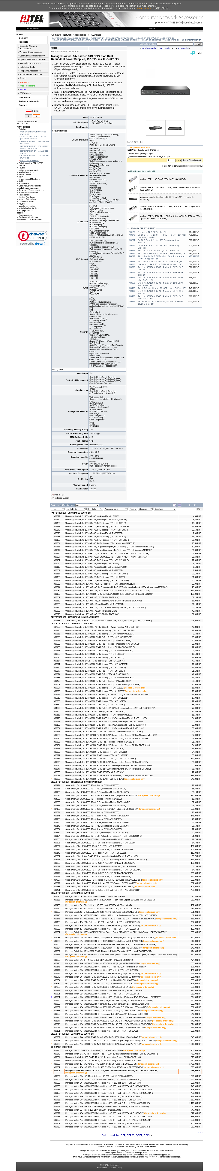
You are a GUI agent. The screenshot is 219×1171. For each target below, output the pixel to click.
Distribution (25, 97)
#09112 (57, 567)
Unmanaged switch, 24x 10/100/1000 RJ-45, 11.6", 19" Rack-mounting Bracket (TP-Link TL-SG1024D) (108, 769)
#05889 (57, 601)
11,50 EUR (196, 657)
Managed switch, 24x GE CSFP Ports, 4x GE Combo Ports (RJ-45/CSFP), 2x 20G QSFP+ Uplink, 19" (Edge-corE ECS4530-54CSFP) (121, 955)
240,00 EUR (196, 1086)
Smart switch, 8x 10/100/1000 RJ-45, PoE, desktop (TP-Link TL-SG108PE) (96, 833)
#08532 (57, 870)
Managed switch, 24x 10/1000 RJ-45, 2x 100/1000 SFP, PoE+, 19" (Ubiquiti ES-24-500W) (102, 977)
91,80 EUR (196, 614)
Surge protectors (25, 211)
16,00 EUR (196, 691)
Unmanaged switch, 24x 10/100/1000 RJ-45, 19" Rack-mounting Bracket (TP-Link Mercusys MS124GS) (108, 765)
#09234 (57, 1057)
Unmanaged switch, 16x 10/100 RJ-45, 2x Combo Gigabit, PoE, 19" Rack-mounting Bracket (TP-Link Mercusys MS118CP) (116, 587)
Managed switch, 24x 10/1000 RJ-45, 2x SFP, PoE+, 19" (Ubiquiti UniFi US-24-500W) (100, 984)
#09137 (57, 759)
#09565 (57, 929)
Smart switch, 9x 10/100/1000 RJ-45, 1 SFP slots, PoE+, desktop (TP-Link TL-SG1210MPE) (103, 836)
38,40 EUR (196, 789)
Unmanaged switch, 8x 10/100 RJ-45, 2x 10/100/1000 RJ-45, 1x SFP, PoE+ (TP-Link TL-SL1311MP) (107, 553)
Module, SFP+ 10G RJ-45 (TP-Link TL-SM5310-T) (163, 179)
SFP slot (138, 142)
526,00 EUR (196, 977)
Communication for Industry (32, 56)
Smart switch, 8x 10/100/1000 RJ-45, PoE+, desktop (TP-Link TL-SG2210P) (97, 826)
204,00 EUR (196, 1050)
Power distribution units (27, 193)
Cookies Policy (116, 1168)
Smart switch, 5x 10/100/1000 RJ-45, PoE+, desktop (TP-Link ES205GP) (95, 789)
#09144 (57, 873)
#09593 (57, 843)
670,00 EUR (196, 938)
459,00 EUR (196, 890)
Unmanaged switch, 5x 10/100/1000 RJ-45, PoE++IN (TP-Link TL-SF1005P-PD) (98, 637)
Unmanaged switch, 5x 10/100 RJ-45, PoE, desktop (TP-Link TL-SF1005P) (96, 530)
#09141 (57, 816)
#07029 (57, 1028)
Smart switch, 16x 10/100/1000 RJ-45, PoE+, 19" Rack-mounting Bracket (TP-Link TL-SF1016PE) (106, 860)
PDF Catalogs (26, 93)
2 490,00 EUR (195, 1064)
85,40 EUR (196, 823)
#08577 (57, 1021)
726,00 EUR (196, 944)
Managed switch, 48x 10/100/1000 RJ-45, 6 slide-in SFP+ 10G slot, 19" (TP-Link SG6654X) (103, 1123)
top (201, 1133)
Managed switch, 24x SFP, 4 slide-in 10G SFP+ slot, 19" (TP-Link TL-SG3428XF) (99, 960)
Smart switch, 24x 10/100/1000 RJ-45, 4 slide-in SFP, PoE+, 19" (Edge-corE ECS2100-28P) (103, 880)
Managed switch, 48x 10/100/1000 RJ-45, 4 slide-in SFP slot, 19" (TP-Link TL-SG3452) (101, 1031)
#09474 (57, 785)
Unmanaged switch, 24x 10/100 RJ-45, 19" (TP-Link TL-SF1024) (92, 611)
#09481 (57, 537)
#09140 (57, 823)
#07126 (57, 963)
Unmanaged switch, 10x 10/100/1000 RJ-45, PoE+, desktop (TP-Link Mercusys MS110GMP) (104, 732)
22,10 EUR (196, 604)
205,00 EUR (196, 850)
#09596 (57, 738)
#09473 (57, 789)
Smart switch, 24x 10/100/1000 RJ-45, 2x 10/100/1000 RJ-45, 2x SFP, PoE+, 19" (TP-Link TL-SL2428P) (108, 621)
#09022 (57, 516)
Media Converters (25, 172)
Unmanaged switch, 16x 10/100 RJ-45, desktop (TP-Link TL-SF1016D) (94, 604)
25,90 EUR (196, 540)
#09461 (57, 1123)
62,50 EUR (196, 553)
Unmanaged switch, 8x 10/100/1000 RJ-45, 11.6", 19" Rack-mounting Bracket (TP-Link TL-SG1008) (106, 695)
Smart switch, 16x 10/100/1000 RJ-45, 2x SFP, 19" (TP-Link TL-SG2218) (95, 853)
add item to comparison (174, 166)
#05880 (57, 604)
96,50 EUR (196, 826)
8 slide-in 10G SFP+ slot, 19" (152, 232)
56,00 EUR (196, 728)
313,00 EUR (196, 1057)
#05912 (57, 698)
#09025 (57, 691)
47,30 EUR (196, 738)
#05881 (57, 597)
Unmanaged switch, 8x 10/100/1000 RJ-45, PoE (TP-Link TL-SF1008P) (95, 705)
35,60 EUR (196, 705)
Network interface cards (27, 170)
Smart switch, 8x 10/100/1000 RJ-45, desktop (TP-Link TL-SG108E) (93, 829)
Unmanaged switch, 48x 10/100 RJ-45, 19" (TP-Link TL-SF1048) (92, 614)
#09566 (57, 839)
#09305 (57, 742)
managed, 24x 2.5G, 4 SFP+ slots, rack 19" (160, 264)
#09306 (57, 1080)
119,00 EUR (196, 591)
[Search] (175, 44)
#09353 (57, 955)
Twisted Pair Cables (26, 197)
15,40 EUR (196, 799)
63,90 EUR (196, 762)
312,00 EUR (196, 941)
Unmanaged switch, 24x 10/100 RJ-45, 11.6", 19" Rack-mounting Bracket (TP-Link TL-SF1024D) (105, 608)
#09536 (57, 634)
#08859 (57, 705)
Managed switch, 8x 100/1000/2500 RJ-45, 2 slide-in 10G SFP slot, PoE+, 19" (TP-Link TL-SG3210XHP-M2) (110, 919)
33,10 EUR (196, 792)
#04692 (57, 708)
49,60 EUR (196, 732)
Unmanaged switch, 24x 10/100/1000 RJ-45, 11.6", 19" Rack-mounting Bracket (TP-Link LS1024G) (106, 762)
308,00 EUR (196, 1031)
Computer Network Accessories (28, 47)
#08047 (57, 769)
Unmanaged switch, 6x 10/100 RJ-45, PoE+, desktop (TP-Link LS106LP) (95, 537)
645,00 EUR (196, 1037)
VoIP (20, 177)
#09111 (57, 651)
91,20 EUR (196, 836)
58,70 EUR (196, 856)
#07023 (57, 795)
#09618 (57, 765)
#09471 (57, 890)
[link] (33, 238)
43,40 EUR (196, 611)
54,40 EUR (196, 745)
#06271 (57, 755)
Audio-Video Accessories (31, 74)
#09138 (57, 887)
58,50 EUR (196, 755)
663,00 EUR (196, 963)
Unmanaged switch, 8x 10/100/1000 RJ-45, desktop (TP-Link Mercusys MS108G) (99, 715)
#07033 (57, 938)
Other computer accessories (29, 220)
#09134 (57, 661)
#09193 (57, 725)
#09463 (57, 1100)
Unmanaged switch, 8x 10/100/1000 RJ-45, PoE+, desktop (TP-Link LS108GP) (98, 681)
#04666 (57, 799)
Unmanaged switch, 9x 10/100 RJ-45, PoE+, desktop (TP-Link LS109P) (95, 577)
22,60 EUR (196, 530)
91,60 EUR (196, 742)
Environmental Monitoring (28, 179)
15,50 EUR (196, 543)
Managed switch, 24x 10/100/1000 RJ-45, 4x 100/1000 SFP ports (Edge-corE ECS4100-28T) (104, 941)
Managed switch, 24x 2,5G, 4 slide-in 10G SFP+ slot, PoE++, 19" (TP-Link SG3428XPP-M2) (103, 1096)
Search (23, 78)
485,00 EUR (196, 1071)
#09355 (57, 1004)
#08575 (57, 974)
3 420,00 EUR (195, 1107)
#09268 (57, 960)
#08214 (57, 608)
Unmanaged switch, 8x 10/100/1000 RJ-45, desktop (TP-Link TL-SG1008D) (96, 698)
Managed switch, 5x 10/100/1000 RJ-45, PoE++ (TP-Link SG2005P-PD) (95, 896)
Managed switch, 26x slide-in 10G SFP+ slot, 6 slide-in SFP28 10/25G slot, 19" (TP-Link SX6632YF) (107, 1107)
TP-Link (92, 489)
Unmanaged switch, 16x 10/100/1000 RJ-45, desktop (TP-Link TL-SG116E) (96, 755)
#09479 (57, 641)
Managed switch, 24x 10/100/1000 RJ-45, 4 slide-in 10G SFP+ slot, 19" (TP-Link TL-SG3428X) (104, 990)
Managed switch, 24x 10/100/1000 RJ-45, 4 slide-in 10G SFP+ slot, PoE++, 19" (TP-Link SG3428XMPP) (108, 1090)
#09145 (57, 915)
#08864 (57, 980)
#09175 (57, 1017)
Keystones (22, 204)
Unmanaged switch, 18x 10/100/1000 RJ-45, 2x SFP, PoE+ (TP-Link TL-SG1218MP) (100, 759)
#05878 (57, 533)
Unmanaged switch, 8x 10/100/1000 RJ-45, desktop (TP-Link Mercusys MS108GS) (99, 678)
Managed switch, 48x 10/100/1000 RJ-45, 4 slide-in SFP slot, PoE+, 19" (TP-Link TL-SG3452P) (105, 1017)
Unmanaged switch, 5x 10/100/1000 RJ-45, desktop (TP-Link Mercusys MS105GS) (99, 634)
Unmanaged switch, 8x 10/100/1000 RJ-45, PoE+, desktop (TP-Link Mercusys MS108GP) (102, 684)
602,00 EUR (196, 880)
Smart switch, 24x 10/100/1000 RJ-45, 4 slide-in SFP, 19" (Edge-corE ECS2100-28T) (100, 883)
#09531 (57, 684)
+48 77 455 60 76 (173, 22)
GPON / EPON (24, 175)
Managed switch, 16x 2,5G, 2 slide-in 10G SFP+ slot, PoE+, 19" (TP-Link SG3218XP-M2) (102, 922)
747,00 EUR (196, 1096)
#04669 (57, 833)
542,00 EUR (196, 1014)
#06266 (57, 772)
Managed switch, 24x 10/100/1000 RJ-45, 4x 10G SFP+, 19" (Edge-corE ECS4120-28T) (102, 963)
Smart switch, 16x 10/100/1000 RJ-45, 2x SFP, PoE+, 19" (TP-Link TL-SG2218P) (99, 850)
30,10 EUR (196, 580)
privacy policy (143, 8)
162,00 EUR (196, 846)
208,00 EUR (196, 987)
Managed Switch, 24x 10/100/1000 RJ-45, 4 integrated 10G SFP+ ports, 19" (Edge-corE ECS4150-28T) (108, 951)
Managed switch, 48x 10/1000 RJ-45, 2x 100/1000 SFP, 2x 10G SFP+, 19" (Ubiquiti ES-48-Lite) (105, 1028)
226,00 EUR (196, 621)
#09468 (57, 922)
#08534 (57, 829)
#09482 (57, 523)
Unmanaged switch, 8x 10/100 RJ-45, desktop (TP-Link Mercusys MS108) (96, 567)
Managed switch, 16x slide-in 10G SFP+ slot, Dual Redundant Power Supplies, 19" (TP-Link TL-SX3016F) (111, 1071)
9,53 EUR (197, 634)
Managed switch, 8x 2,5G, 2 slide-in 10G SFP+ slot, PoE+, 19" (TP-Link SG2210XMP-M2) (102, 909)
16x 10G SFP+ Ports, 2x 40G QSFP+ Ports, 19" (162, 254)
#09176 (57, 553)
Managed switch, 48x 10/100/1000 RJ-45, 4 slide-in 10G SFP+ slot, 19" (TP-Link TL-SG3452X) (104, 1113)
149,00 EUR (196, 759)
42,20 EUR (196, 833)
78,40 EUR (196, 711)
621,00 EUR (196, 912)
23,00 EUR (196, 584)
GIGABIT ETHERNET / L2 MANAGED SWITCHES (120, 40)
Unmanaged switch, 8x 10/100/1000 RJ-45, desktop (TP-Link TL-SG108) (95, 701)
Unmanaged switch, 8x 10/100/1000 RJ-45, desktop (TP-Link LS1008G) (95, 691)
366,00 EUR (196, 1083)
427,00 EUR (196, 922)
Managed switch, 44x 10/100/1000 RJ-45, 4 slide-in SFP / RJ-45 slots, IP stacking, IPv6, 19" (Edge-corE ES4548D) (113, 997)
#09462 (57, 1103)
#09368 (57, 900)
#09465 (57, 1117)
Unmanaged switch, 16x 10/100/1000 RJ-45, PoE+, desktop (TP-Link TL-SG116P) (99, 742)
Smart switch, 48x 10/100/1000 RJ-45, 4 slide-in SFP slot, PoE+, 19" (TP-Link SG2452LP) (102, 890)
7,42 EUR (197, 651)
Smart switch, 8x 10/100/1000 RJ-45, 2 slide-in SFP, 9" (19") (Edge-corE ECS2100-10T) (101, 795)
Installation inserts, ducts (28, 208)
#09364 (57, 948)
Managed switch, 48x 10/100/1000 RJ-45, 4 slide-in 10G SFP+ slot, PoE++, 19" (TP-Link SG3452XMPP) (108, 1117)
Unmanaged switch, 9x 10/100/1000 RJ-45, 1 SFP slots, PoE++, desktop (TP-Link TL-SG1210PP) (106, 718)
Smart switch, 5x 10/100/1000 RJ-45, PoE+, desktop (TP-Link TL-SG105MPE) (97, 802)
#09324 (57, 674)
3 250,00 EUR (195, 1127)
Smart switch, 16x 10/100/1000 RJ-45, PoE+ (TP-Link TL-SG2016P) (93, 846)
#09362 (57, 1007)
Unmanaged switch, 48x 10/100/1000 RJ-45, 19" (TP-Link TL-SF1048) (94, 779)
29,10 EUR (196, 574)
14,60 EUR (196, 678)
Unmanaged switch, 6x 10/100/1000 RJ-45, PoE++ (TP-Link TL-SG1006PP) (97, 674)
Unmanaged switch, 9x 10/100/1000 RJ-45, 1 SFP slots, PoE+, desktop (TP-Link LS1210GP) (104, 722)
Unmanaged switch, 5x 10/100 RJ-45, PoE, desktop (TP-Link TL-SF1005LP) (97, 526)
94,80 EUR (196, 718)
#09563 (57, 1083)
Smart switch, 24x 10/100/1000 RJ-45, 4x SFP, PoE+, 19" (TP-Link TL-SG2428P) (99, 873)
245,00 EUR (196, 779)
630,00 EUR (196, 1120)
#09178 (57, 1050)
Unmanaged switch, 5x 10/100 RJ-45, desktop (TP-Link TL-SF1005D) (94, 533)
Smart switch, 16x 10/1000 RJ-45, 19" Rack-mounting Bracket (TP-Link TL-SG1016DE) (101, 856)
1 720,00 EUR (195, 1041)
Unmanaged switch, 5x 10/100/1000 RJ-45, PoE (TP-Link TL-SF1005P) (95, 671)
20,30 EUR (196, 644)
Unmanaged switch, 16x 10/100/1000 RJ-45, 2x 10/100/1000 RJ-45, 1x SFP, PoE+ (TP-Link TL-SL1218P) (109, 594)
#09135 (57, 792)
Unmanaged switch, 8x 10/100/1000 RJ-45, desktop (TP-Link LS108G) (94, 688)
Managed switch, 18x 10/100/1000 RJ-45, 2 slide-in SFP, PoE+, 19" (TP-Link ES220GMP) (102, 929)
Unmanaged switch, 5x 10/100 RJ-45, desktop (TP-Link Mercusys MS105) (96, 520)
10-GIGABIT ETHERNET (191, 40)
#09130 (57, 540)
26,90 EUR (196, 812)
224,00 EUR (196, 877)
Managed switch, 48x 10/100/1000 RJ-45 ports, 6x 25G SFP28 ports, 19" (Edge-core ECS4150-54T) (107, 1004)
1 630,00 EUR (195, 1100)
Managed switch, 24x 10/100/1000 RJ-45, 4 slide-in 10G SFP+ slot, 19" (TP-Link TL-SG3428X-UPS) (107, 1086)
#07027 (57, 880)
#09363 (57, 1011)
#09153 (57, 621)
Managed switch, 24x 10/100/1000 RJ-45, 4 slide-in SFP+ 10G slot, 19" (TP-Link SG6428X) (103, 1100)
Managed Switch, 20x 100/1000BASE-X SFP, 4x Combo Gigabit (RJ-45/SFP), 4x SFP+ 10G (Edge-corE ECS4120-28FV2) (116, 932)
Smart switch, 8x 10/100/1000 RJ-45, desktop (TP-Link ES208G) (92, 812)
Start (21, 34)
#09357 (57, 951)
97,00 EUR (196, 630)
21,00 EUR (196, 526)
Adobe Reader (150, 1146)
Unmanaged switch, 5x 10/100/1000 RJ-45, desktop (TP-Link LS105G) (94, 657)
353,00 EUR (196, 919)
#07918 (57, 1041)
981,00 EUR (196, 1007)
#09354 (57, 1001)
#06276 (57, 860)
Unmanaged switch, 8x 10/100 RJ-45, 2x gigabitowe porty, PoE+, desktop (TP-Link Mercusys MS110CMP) (109, 547)
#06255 (57, 752)
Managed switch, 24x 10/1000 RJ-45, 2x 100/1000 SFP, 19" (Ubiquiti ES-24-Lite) (98, 987)
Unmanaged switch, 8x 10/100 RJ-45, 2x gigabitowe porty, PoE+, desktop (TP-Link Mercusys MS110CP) (108, 550)
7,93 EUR (197, 533)
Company (23, 38)
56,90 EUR (196, 749)
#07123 (57, 809)
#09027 (57, 688)
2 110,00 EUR (195, 1103)
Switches (21, 129)
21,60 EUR (196, 577)
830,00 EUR (196, 932)
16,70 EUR (196, 537)
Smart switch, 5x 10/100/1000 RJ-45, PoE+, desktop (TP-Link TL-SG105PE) (97, 792)
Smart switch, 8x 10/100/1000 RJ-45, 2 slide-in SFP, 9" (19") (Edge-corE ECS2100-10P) (102, 809)
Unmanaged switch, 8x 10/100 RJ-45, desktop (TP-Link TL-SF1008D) (94, 570)
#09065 (57, 776)
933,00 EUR (196, 1004)
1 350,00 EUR (195, 1001)
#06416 (57, 695)
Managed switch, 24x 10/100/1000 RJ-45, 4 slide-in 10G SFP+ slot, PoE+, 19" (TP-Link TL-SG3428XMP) (109, 1093)
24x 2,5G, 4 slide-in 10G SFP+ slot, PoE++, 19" (162, 288)
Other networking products (29, 186)
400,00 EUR (196, 1093)
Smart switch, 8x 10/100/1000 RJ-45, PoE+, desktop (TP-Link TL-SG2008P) (97, 823)
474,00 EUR (196, 960)
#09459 (57, 1107)
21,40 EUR (196, 785)
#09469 (57, 905)
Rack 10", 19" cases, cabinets (30, 190)
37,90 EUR (196, 735)
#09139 (57, 819)
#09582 (57, 735)
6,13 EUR (197, 567)
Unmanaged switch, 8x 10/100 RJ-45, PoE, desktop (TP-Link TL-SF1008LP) (97, 560)
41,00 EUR (196, 674)
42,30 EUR (196, 627)
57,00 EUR (196, 802)
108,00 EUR (196, 594)
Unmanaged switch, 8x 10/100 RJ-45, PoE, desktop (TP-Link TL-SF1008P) (96, 574)
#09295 (57, 802)
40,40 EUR (196, 722)
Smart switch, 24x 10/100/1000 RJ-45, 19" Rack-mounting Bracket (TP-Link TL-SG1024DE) (103, 870)
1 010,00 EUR (195, 1044)
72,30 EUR (196, 772)
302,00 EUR (196, 883)
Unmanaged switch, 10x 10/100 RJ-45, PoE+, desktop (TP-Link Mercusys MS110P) (100, 584)
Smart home (23, 184)
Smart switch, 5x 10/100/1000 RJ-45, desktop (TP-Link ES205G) (92, 785)
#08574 (57, 925)
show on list (183, 48)
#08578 (57, 1024)
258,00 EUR (196, 873)
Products (23, 42)
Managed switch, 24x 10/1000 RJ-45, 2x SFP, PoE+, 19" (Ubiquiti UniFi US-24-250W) (100, 980)
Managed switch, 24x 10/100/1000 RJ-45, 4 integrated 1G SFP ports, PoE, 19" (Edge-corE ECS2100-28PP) (110, 938)
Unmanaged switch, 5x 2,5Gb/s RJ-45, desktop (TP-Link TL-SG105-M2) (95, 661)
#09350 (57, 1014)
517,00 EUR (196, 1017)
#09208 (57, 1071)
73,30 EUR (196, 725)
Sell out (23, 89)
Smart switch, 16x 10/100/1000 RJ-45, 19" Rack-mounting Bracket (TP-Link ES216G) (100, 843)
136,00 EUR (196, 776)
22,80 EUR (196, 829)
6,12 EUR (197, 564)
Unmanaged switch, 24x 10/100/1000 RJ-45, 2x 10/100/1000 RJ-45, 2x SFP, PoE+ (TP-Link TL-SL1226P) (109, 776)
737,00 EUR (196, 1011)
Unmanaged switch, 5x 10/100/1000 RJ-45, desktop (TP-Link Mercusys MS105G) (99, 651)
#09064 (57, 728)
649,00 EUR (196, 948)
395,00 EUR (196, 1028)
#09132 (57, 580)
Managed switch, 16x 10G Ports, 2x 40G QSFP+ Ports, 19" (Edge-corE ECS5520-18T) (101, 1064)
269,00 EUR (196, 994)
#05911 (57, 664)
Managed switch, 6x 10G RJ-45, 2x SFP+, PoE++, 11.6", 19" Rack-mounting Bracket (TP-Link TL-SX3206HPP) (111, 1054)
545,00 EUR (196, 1090)
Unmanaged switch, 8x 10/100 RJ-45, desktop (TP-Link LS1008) (92, 564)
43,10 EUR (196, 806)
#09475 (57, 630)
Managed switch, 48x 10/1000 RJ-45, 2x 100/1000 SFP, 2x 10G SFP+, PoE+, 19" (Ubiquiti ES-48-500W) (108, 1021)
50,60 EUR (196, 765)
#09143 (57, 853)
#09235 (57, 1061)
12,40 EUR (196, 664)
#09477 (57, 722)
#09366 (57, 941)
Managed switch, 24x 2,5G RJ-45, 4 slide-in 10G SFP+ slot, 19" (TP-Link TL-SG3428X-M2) (103, 1080)
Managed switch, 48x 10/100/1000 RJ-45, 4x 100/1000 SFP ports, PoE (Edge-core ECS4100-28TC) (106, 1007)
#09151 (57, 1031)
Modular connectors (26, 206)
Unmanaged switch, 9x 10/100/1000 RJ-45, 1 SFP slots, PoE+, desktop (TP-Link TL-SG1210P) (104, 728)
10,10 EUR (196, 654)
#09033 (57, 863)
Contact (23, 105)
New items (24, 82)
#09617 (57, 550)
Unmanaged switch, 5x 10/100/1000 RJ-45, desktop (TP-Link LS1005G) (95, 654)
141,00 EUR (196, 816)
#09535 (57, 678)
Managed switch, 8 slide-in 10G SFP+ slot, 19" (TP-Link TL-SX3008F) (94, 1050)
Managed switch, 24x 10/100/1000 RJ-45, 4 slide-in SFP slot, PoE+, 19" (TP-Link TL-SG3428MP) (105, 967)
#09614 (57, 587)
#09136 (57, 711)
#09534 (57, 543)
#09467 (57, 1090)
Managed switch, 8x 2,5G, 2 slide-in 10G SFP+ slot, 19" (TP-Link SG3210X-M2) (98, 905)
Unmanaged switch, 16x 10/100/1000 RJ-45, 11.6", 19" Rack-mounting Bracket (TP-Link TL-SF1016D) (108, 745)
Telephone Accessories (30, 71)
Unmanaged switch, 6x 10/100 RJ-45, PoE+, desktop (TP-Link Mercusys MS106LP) (100, 543)
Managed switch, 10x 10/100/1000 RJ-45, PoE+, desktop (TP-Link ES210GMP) (98, 839)
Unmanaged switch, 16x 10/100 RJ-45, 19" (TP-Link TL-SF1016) (92, 597)
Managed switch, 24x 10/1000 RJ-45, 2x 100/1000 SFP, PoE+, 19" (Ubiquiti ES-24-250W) (102, 974)
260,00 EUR (196, 900)
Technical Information (29, 101)
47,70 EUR (196, 661)
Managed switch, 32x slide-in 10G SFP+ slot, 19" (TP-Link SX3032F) (94, 1110)
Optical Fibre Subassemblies (33, 59)
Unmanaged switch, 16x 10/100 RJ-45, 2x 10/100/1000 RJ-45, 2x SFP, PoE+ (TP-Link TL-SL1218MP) (107, 591)
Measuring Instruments (30, 63)
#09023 (57, 654)
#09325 (57, 896)
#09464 (57, 1110)
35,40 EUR (196, 557)
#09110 (57, 520)
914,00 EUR (196, 1024)
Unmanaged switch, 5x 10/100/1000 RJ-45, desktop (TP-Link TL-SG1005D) (96, 664)
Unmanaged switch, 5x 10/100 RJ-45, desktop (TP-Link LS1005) (92, 516)
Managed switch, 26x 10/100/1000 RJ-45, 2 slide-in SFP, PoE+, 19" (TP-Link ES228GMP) (102, 994)
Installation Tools (27, 67)
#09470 (57, 909)
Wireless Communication (31, 52)
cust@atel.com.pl (193, 22)
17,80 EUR (196, 668)
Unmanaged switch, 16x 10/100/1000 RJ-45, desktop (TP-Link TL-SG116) (96, 752)
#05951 (57, 997)
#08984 (57, 984)
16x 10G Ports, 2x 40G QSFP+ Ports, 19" (159, 251)
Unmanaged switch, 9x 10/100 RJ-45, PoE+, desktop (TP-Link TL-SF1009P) (97, 580)
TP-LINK (63, 52)
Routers (21, 168)
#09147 (57, 970)
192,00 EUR (196, 905)
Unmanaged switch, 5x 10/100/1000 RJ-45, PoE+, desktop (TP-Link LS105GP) (98, 641)
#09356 (57, 944)
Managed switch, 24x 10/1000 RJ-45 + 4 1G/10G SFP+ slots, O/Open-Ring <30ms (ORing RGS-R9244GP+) (110, 1041)
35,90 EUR (196, 695)
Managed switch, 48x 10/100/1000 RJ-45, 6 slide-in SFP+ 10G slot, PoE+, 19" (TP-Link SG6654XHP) (107, 1127)
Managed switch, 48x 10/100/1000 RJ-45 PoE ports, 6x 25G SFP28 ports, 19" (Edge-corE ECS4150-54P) (109, 1001)
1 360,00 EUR (195, 955)
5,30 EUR (197, 520)
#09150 (57, 1093)
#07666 (57, 627)
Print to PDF (59, 495)
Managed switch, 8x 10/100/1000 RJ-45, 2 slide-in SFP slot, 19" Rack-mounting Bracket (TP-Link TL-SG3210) (111, 915)
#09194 (57, 836)
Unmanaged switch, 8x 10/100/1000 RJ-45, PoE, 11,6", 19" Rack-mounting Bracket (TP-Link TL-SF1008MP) (110, 708)
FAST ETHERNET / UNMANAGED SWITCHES (70, 38)
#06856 (57, 779)
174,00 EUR (196, 795)
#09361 (57, 932)
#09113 (57, 715)
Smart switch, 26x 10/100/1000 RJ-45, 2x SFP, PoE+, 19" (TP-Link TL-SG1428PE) (99, 887)
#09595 (57, 762)
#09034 (57, 591)
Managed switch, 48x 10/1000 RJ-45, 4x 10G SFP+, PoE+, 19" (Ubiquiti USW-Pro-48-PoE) (103, 1044)
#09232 (57, 1120)
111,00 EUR (196, 860)
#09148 (57, 967)
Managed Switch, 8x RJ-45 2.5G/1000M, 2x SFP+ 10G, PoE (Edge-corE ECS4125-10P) (102, 912)
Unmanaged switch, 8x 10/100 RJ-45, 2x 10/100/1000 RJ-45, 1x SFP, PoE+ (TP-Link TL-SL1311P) (106, 557)
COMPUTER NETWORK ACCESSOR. (27, 123)
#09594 (57, 812)
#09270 (57, 1054)
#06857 (57, 574)
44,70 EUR (196, 608)
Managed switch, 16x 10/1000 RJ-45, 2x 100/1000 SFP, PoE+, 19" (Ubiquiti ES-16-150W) (102, 925)
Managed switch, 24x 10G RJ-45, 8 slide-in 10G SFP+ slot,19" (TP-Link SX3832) (99, 1076)
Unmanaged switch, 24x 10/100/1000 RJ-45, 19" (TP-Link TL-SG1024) (94, 772)
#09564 (57, 1076)
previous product (149, 48)
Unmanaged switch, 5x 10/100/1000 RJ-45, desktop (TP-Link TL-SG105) (95, 668)
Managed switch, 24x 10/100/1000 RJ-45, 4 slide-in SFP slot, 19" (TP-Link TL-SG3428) (101, 970)
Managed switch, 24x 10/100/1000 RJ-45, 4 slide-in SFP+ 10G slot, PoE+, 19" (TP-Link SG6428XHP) (107, 1103)
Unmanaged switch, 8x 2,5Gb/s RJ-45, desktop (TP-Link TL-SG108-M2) (95, 711)
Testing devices (24, 215)
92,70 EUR (196, 839)
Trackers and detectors (27, 217)
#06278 (57, 530)
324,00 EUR (196, 997)
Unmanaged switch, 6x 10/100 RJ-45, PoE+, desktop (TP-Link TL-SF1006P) (97, 540)
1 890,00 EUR (195, 1067)
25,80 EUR (196, 684)
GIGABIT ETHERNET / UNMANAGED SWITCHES (155, 38)
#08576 (57, 977)
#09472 (57, 877)
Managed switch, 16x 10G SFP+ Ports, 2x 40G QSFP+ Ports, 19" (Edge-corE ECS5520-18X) (104, 1067)
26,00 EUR (196, 550)
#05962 (57, 1037)
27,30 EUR (196, 560)
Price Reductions (27, 86)
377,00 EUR (196, 1113)
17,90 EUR (196, 698)
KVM (20, 181)
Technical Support (61, 498)
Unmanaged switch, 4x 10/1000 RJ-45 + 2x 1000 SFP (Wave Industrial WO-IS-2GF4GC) (102, 627)
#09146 (57, 919)
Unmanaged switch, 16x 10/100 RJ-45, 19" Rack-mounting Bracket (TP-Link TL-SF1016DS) (103, 601)
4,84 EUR (197, 516)
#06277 (57, 671)
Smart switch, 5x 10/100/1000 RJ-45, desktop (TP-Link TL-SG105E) (93, 799)
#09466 (57, 1096)
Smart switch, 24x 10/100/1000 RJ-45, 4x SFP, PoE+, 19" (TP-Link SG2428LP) (98, 877)
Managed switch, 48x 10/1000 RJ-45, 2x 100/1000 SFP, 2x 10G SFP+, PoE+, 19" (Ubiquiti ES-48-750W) (108, 1024)
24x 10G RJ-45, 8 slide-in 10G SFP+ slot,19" (160, 262)
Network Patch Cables (27, 199)
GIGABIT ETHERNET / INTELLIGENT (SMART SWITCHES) (75, 40)
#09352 (57, 1064)
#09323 (57, 637)
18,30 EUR (196, 688)
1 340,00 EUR (195, 1076)
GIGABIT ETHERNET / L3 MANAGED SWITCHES (160, 40)
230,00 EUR (196, 1061)
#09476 (57, 718)
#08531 (57, 856)
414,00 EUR (196, 951)
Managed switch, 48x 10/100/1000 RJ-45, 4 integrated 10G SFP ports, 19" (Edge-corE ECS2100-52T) (107, 1014)
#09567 (57, 806)
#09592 (57, 866)
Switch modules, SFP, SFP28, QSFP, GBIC (126, 1135)
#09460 (57, 1127)
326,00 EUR (196, 967)
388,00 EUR (196, 974)
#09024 (57, 564)
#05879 (57, 614)
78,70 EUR (196, 769)
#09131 (57, 560)
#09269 (57, 1086)
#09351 (57, 1067)
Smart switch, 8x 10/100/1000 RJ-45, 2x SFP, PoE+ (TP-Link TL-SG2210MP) (97, 816)
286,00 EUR (196, 925)
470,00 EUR (196, 1054)
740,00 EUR (196, 1021)
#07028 (57, 987)
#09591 (57, 994)
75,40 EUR (196, 896)
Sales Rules (102, 1168)
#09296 (57, 850)
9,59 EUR (197, 570)
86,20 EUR (196, 866)
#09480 (57, 577)
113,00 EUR (196, 853)
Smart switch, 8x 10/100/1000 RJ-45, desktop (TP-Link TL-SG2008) (93, 819)
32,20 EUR (196, 547)
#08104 (57, 745)
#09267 (57, 846)
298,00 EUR (196, 809)
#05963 (57, 1044)
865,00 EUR (196, 1117)
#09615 (57, 732)
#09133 (57, 647)
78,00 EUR (196, 587)
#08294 (57, 668)
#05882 (57, 611)
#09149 (57, 990)
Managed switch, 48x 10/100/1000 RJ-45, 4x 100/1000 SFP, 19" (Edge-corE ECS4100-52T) (103, 1011)
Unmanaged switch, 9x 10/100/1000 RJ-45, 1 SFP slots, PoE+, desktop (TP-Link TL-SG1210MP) (105, 725)
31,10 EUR (196, 671)
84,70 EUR (196, 870)
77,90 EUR (196, 708)
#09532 (57, 644)
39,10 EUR (196, 597)
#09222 (57, 1113)
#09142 (57, 826)
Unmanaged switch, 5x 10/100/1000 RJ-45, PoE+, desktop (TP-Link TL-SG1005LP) (100, 647)
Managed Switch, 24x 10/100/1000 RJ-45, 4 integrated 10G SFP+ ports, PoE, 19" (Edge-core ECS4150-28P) (110, 944)
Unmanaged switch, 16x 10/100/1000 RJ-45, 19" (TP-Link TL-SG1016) (94, 749)
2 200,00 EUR (195, 1123)
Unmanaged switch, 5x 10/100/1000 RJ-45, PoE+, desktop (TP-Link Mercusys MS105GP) (102, 644)
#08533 (57, 701)
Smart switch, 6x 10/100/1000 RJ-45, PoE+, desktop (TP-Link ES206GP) (95, 806)
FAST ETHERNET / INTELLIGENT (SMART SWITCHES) (112, 38)
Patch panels (23, 195)
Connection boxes (25, 202)
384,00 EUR (196, 1080)
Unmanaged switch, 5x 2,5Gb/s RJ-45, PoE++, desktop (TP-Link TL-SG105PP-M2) (99, 630)
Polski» (36, 111)
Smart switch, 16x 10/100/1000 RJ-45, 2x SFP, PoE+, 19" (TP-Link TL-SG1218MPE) (100, 863)
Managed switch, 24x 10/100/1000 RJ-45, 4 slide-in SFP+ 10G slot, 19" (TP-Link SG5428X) (103, 1083)
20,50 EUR (196, 641)
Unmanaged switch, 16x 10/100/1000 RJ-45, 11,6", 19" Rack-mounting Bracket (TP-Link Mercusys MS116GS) (111, 735)
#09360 (57, 912)
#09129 (57, 526)
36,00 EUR (196, 601)
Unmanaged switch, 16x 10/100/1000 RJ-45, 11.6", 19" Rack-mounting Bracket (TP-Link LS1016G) (106, 738)
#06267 (57, 749)
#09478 (57, 681)
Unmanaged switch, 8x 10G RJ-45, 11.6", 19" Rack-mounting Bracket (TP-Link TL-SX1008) (103, 1057)
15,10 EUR (196, 523)
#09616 (57, 547)
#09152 (57, 594)
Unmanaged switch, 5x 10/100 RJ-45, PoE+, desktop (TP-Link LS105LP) (95, 523)
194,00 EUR (196, 887)
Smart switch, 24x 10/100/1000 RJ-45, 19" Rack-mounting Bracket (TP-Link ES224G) (100, 866)
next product (166, 48)
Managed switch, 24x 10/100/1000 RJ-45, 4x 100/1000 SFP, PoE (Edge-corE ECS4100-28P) (103, 948)
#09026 (57, 657)
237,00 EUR (196, 909)
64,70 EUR (196, 843)
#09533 (57, 584)
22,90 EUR (196, 701)
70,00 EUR (196, 819)
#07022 (57, 883)
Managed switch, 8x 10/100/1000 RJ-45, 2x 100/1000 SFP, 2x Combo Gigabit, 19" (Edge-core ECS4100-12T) (110, 900)
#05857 (57, 570)
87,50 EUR (196, 915)
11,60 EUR (196, 715)
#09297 (57, 557)
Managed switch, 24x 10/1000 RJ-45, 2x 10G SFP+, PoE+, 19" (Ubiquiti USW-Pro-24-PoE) (103, 1037)
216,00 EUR (196, 990)
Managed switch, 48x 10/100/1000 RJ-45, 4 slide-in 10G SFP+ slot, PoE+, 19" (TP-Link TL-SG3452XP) (108, 1120)
